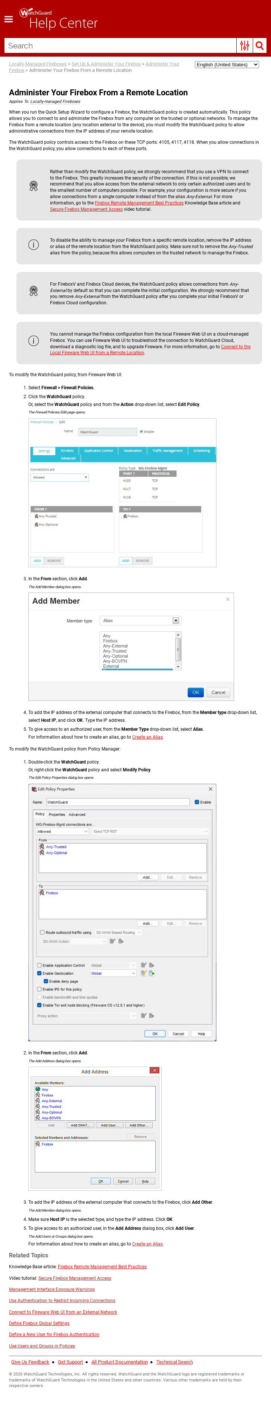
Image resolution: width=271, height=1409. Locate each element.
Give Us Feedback (30, 1349)
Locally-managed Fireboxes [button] (55, 88)
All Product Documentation (119, 1349)
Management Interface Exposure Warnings (52, 1276)
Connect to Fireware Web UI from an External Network (63, 1299)
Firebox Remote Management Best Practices (139, 190)
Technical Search (174, 1349)
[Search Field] (135, 45)
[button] (244, 45)
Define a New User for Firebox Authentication (54, 1322)
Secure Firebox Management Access (86, 196)
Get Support (70, 1349)
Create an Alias (147, 724)
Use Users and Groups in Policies (42, 1333)
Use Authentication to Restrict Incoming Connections (62, 1288)
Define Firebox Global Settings (39, 1311)
